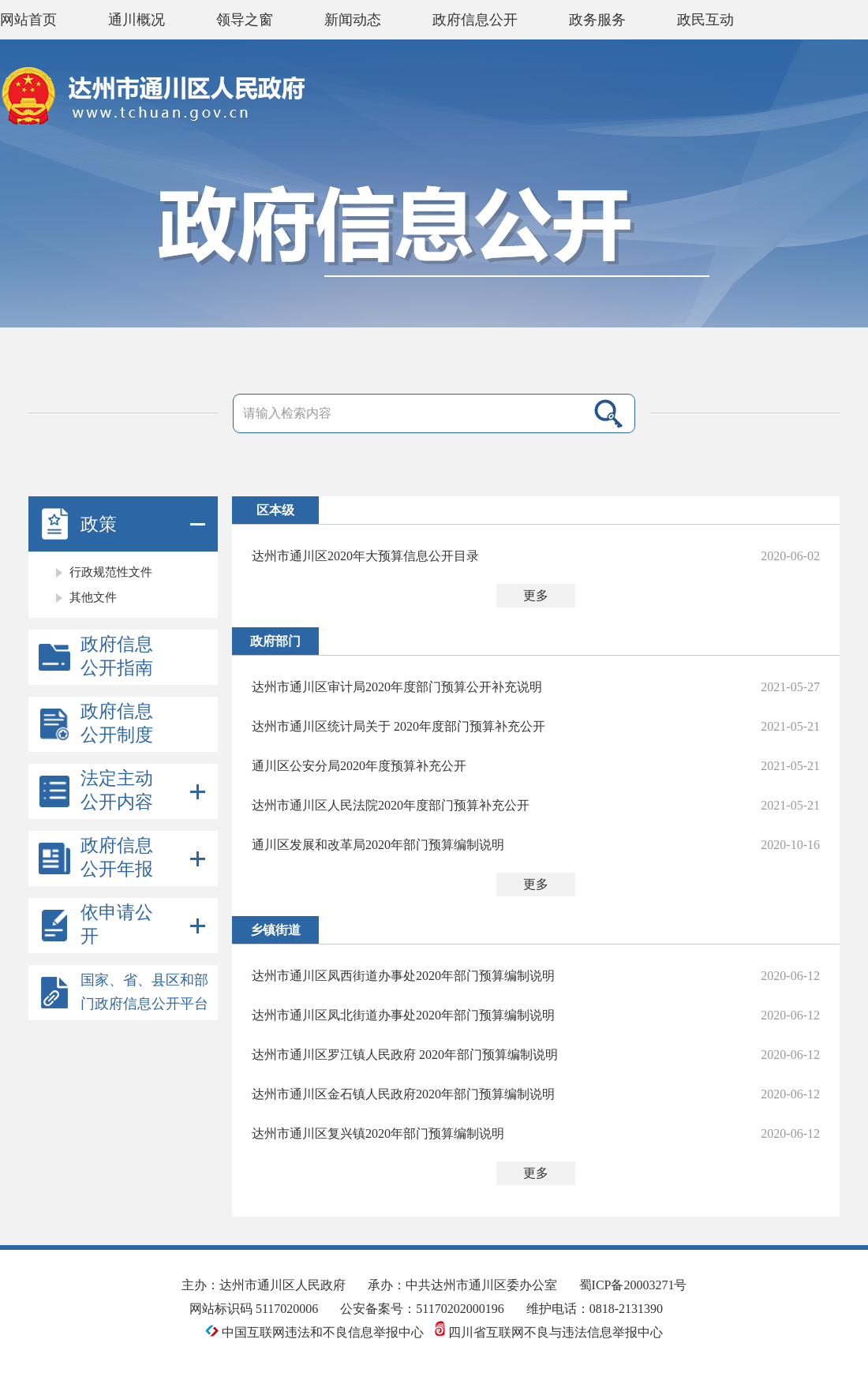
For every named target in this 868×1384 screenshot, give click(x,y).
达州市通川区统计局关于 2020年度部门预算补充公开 (398, 726)
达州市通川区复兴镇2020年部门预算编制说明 (378, 1133)
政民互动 (705, 20)
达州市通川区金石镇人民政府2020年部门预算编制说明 (403, 1094)
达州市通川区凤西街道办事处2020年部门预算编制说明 (403, 975)
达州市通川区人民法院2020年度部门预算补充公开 (390, 805)
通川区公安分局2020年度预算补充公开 (359, 765)
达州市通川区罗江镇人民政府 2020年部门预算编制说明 (405, 1054)
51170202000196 (459, 1308)
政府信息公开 (475, 20)
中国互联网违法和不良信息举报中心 (316, 1332)
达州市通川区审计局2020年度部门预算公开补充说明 (397, 687)
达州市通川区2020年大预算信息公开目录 (365, 556)
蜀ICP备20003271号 (633, 1285)
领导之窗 (244, 20)
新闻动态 (352, 20)
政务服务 (597, 20)
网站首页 (28, 20)
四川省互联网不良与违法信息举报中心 (549, 1332)
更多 (535, 595)
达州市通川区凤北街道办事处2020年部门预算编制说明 (403, 1015)
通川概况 (136, 20)
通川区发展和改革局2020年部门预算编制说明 (378, 844)
